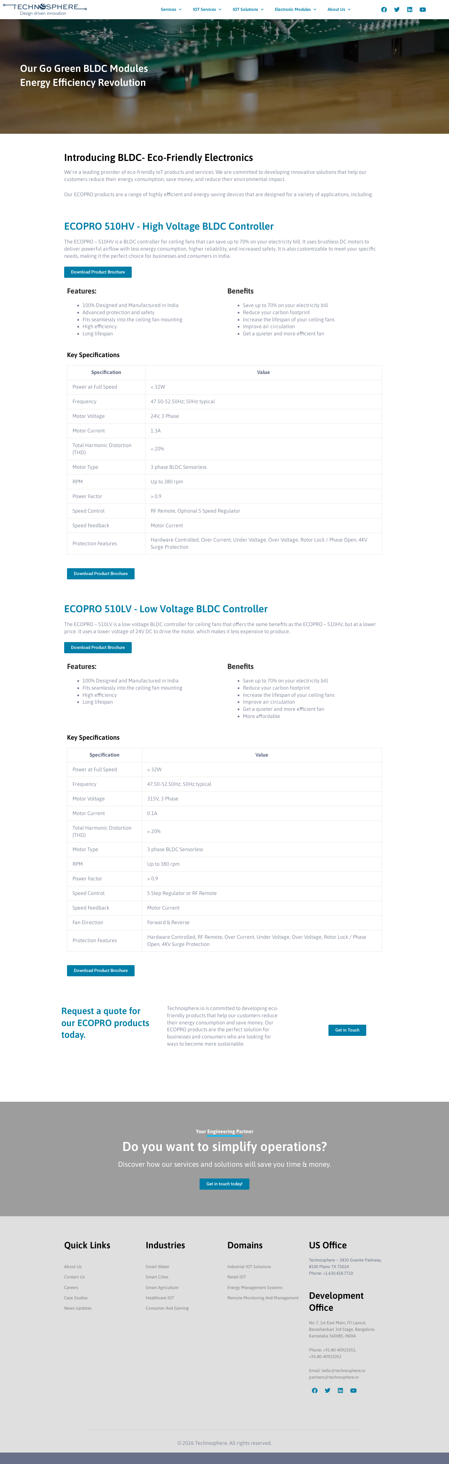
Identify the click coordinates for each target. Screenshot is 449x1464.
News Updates (77, 1308)
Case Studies (76, 1297)
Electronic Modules (295, 9)
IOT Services (207, 9)
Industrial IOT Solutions (249, 1266)
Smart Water (157, 1266)
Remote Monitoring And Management (263, 1297)
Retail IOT (236, 1276)
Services (171, 9)
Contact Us (74, 1276)
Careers (71, 1287)
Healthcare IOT (160, 1297)
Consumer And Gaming (167, 1308)
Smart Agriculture (162, 1287)
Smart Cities (157, 1276)
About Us (339, 9)
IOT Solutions (248, 9)
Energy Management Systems (254, 1287)
